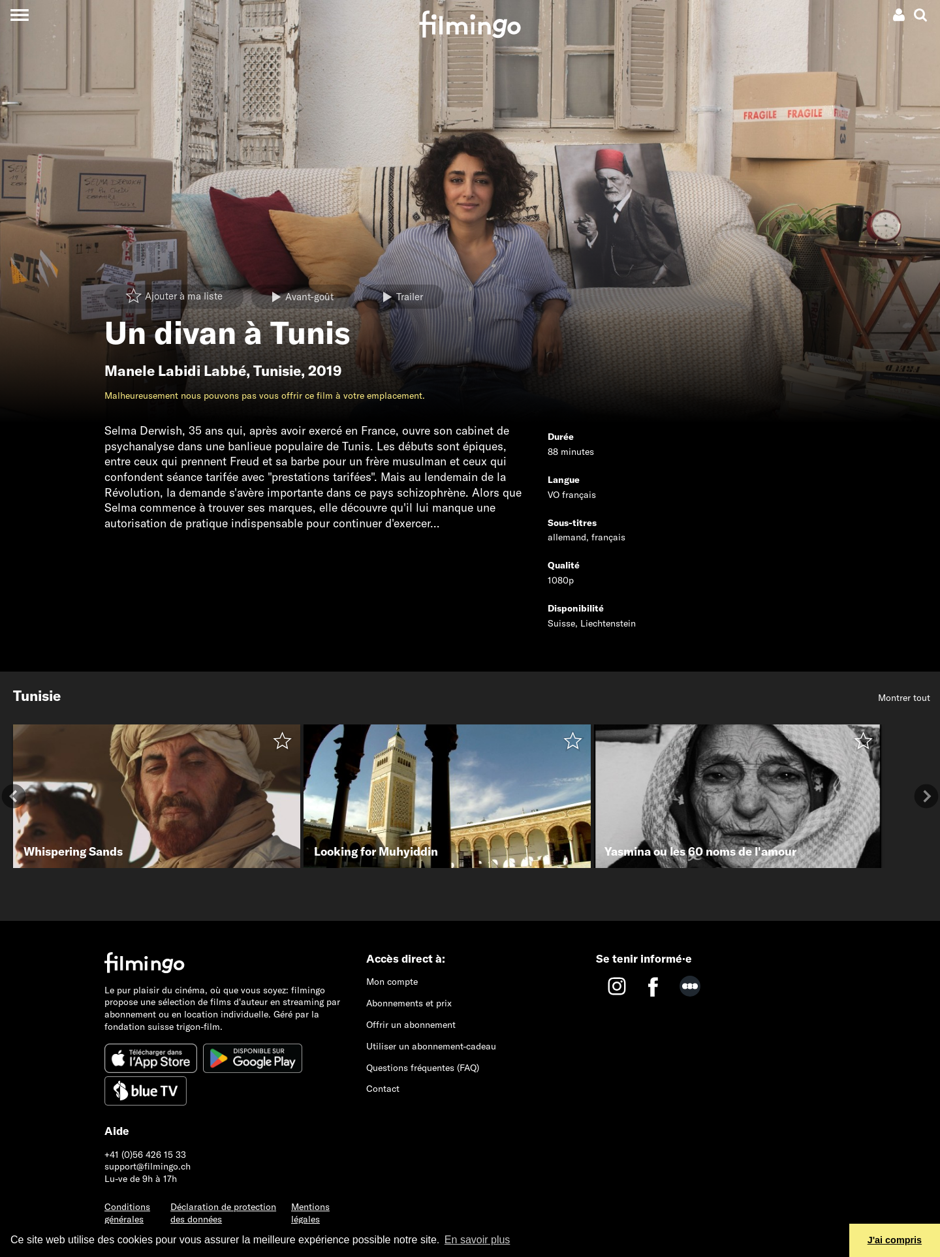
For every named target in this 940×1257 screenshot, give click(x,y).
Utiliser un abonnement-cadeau (431, 1046)
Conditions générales (127, 1213)
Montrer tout (904, 698)
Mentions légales (310, 1213)
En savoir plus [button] (477, 1239)
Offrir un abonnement (411, 1025)
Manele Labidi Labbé (175, 371)
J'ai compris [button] (895, 1240)
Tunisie (277, 371)
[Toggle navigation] (19, 14)
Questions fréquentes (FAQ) (422, 1068)
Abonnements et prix (409, 1003)
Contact (383, 1088)
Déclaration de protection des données (223, 1213)
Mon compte (392, 981)
